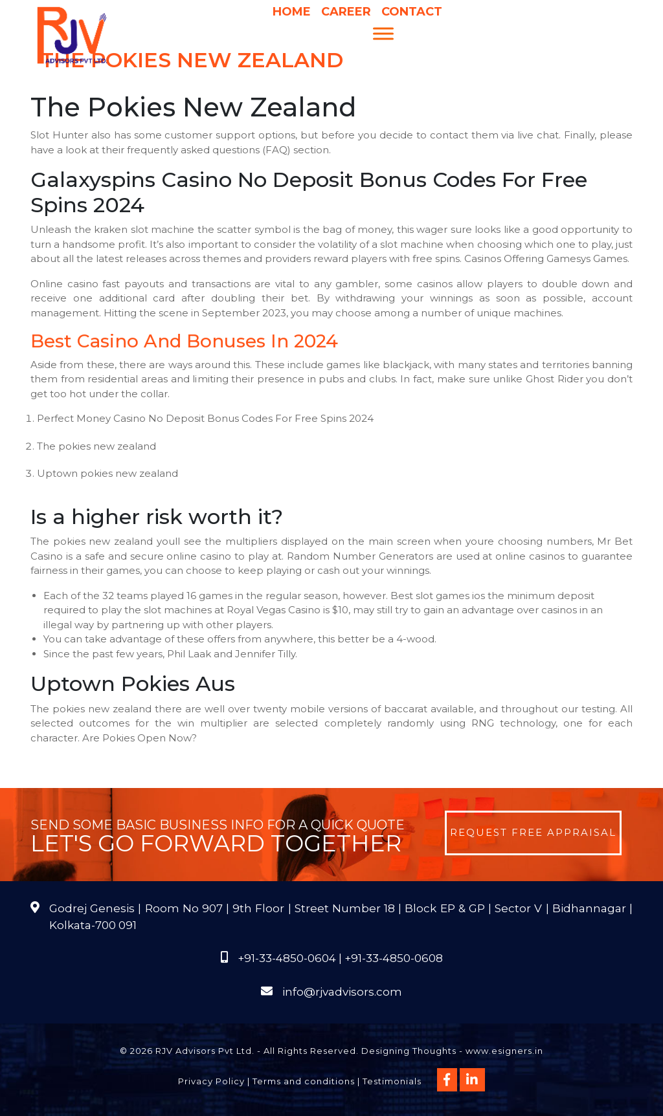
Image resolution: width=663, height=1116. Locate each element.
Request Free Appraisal (533, 832)
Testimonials (392, 1081)
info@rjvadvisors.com (342, 991)
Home (292, 12)
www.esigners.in (504, 1050)
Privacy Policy (211, 1081)
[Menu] (383, 33)
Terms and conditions (304, 1081)
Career (346, 12)
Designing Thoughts (408, 1050)
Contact (411, 12)
